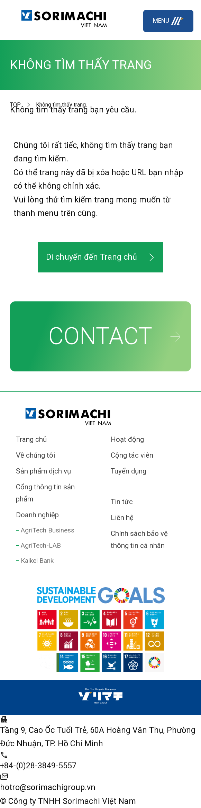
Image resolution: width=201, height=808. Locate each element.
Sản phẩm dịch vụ (43, 471)
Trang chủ (31, 439)
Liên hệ (122, 517)
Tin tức (122, 502)
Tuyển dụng (128, 471)
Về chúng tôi (35, 455)
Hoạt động (127, 439)
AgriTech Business (47, 530)
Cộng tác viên (132, 455)
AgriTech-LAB (41, 545)
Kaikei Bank (37, 561)
